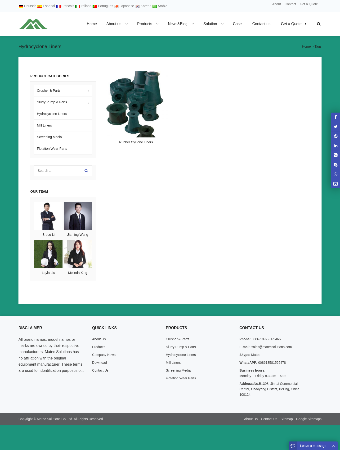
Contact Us (100, 370)
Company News (104, 355)
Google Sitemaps (309, 419)
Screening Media (49, 137)
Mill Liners (44, 125)
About (276, 4)
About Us (99, 339)
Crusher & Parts (49, 90)
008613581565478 (271, 362)
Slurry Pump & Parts (52, 102)
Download (99, 362)
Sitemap (287, 419)
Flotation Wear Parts (52, 148)
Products (98, 347)
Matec (255, 355)
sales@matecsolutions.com (271, 347)
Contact (290, 4)
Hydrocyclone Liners (52, 114)
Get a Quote (309, 4)
